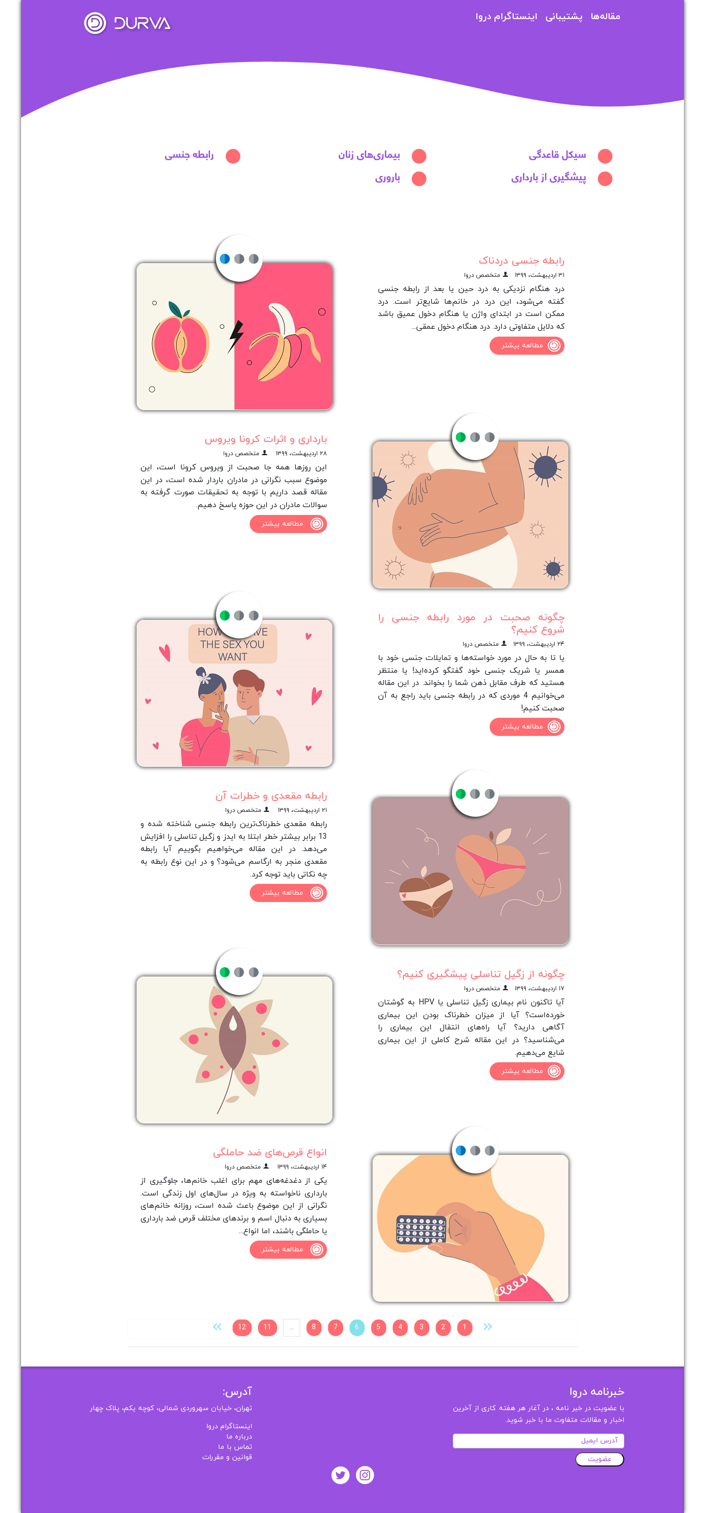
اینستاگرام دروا (506, 17)
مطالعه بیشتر (532, 346)
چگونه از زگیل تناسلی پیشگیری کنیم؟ (480, 974)
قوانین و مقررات (227, 1457)
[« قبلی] (488, 1326)
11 (267, 1327)
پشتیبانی (564, 17)
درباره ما (239, 1437)
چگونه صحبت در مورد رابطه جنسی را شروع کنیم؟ (471, 623)
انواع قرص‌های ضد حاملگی (270, 1153)
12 (242, 1327)
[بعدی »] (217, 1326)
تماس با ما (235, 1447)
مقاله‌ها (605, 17)
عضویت (599, 1459)
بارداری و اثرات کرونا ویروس (266, 439)
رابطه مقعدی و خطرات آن (271, 796)
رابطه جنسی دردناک (521, 261)
